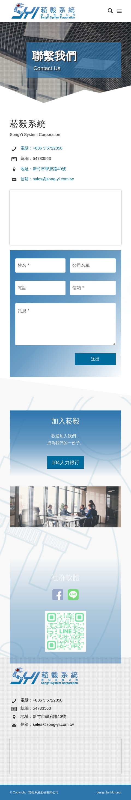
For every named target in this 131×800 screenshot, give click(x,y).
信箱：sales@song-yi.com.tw (47, 179)
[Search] (107, 11)
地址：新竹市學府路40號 (43, 168)
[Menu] (118, 10)
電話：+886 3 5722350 (41, 148)
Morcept (115, 792)
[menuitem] (107, 11)
